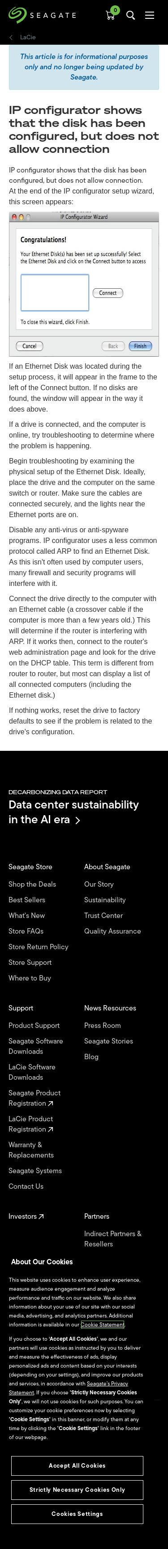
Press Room (103, 1026)
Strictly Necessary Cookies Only (77, 1489)
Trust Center (104, 916)
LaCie (28, 37)
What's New (28, 916)
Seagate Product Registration (34, 1098)
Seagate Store (31, 867)
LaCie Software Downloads (32, 1072)
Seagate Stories (109, 1041)
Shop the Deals (34, 885)
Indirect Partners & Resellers (112, 1239)
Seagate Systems (36, 1171)
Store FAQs (27, 931)
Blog (92, 1057)
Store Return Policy (39, 947)
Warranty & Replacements (32, 1150)
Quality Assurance (113, 931)
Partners (97, 1217)
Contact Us (27, 1187)
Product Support (35, 1026)
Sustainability (106, 900)
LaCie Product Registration (31, 1124)
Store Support (31, 963)
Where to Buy (31, 978)
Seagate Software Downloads (36, 1046)
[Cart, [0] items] (110, 15)
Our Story (100, 885)
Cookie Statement (103, 1324)
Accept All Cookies (77, 1465)
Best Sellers (28, 900)
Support (22, 1008)
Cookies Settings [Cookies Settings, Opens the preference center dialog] (77, 1514)
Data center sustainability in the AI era (74, 811)
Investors (26, 1217)
